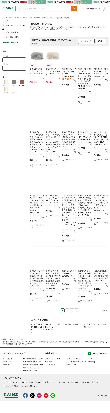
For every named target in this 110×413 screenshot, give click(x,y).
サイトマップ (7, 373)
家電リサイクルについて (32, 380)
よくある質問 (50, 376)
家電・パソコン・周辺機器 (18, 18)
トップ (4, 18)
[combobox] (42, 8)
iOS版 (90, 371)
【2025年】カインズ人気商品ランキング (95, 337)
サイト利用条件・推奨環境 (76, 373)
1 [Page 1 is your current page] (62, 310)
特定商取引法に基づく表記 (33, 370)
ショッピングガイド (53, 370)
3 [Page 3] (71, 310)
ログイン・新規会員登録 (90, 9)
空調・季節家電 (34, 18)
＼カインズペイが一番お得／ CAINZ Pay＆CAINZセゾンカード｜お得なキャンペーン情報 (42, 340)
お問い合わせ (71, 376)
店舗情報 (5, 376)
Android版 (91, 374)
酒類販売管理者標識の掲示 (33, 376)
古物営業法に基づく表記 (32, 373)
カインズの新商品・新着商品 (68, 336)
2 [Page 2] (67, 310)
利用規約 (48, 373)
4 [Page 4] (76, 310)
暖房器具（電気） (48, 18)
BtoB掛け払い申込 (30, 383)
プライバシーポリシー (74, 370)
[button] (74, 8)
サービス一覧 (7, 370)
